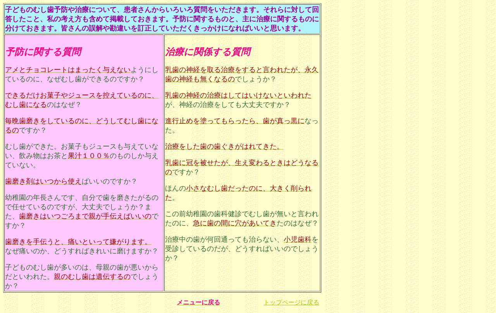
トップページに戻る (291, 302)
